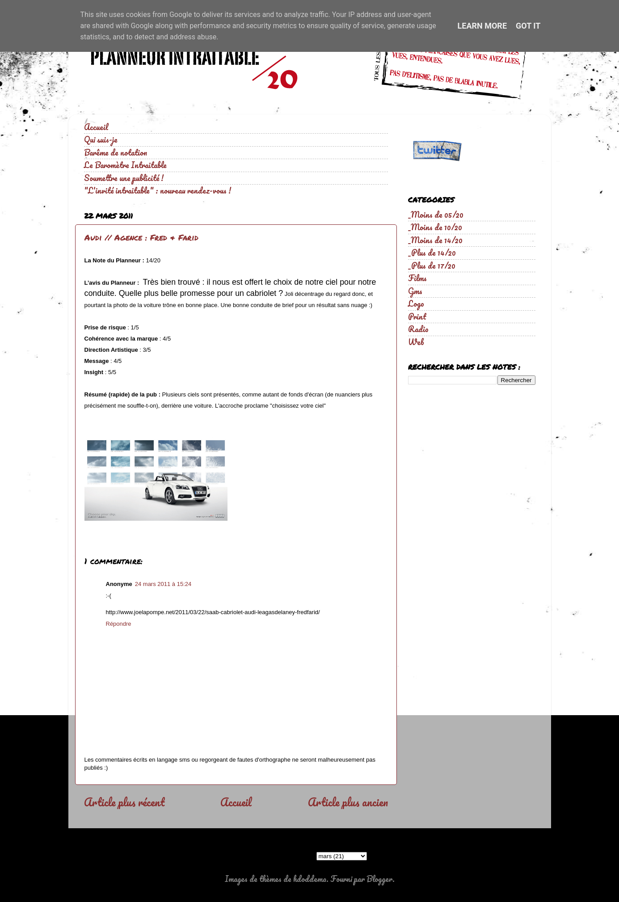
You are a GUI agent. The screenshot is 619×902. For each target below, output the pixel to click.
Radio (418, 329)
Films (417, 278)
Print (417, 316)
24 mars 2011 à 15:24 (163, 584)
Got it (528, 25)
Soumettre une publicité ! (124, 178)
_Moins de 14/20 (435, 240)
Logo (416, 303)
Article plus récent (124, 802)
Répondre (118, 623)
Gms (415, 291)
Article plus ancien (348, 802)
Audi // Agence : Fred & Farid (141, 237)
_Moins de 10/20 (435, 227)
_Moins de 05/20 (435, 214)
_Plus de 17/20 (431, 265)
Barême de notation (115, 152)
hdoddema (309, 878)
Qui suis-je (101, 139)
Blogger (379, 878)
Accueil (96, 127)
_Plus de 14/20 (432, 252)
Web (416, 342)
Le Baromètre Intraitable (125, 165)
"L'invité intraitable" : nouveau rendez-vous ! (157, 190)
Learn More (482, 25)
